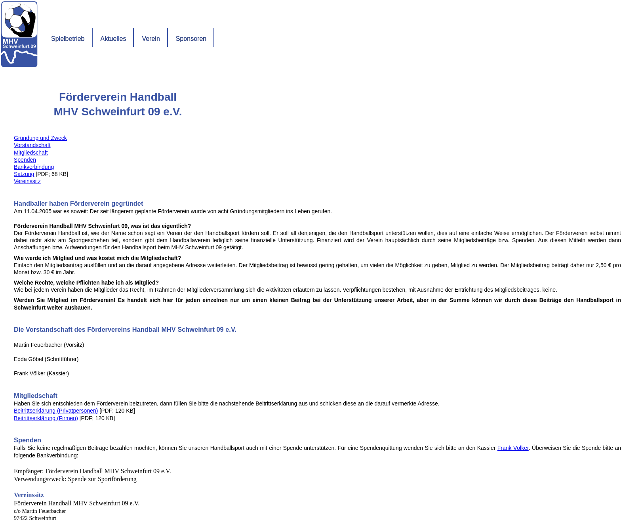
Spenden (25, 160)
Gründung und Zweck (40, 138)
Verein (151, 38)
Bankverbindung (34, 167)
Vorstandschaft (32, 145)
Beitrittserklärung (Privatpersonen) (56, 410)
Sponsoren (191, 38)
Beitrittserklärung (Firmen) (46, 418)
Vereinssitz (27, 181)
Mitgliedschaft (31, 152)
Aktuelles (113, 38)
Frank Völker (513, 448)
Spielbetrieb (68, 38)
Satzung (24, 174)
